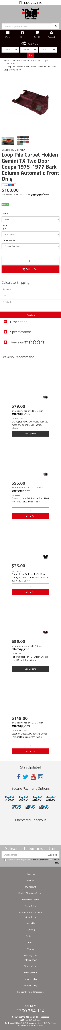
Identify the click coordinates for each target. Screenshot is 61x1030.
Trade (30, 942)
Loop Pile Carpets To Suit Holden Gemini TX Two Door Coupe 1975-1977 (30, 68)
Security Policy (30, 985)
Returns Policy (30, 979)
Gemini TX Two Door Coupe (35, 60)
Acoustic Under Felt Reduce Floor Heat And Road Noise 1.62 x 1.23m (30, 500)
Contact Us (30, 936)
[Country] (30, 289)
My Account (30, 886)
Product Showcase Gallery (30, 893)
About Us (30, 923)
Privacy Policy (56, 861)
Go (30, 55)
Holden (16, 60)
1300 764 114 (32, 2)
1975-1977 (12, 63)
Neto (41, 1025)
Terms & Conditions (39, 859)
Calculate (30, 315)
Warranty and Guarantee (30, 912)
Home (6, 60)
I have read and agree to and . (31, 861)
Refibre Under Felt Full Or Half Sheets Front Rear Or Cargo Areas (30, 658)
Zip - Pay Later (30, 955)
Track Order (30, 906)
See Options (30, 433)
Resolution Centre (30, 899)
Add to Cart (30, 269)
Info (47, 194)
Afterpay (30, 880)
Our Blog (31, 929)
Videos (30, 948)
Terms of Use (30, 966)
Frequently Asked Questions (30, 991)
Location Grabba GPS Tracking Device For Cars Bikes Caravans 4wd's (29, 735)
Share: (8, 185)
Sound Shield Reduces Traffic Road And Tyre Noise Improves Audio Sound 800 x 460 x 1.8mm (30, 577)
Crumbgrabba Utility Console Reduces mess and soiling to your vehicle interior (30, 425)
